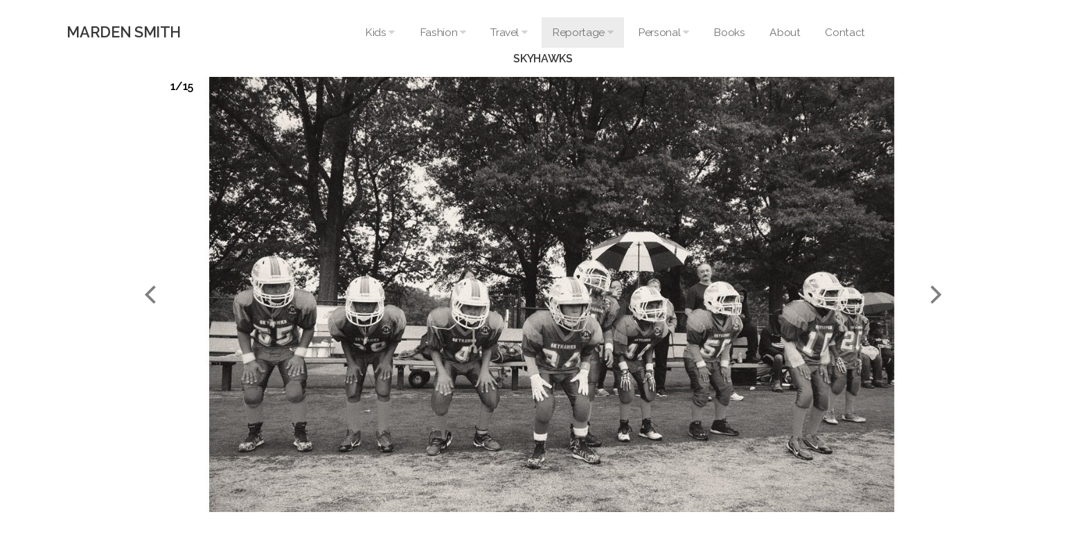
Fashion (443, 32)
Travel (508, 32)
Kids (380, 32)
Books (729, 32)
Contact (844, 32)
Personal (663, 32)
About (784, 32)
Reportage (582, 32)
